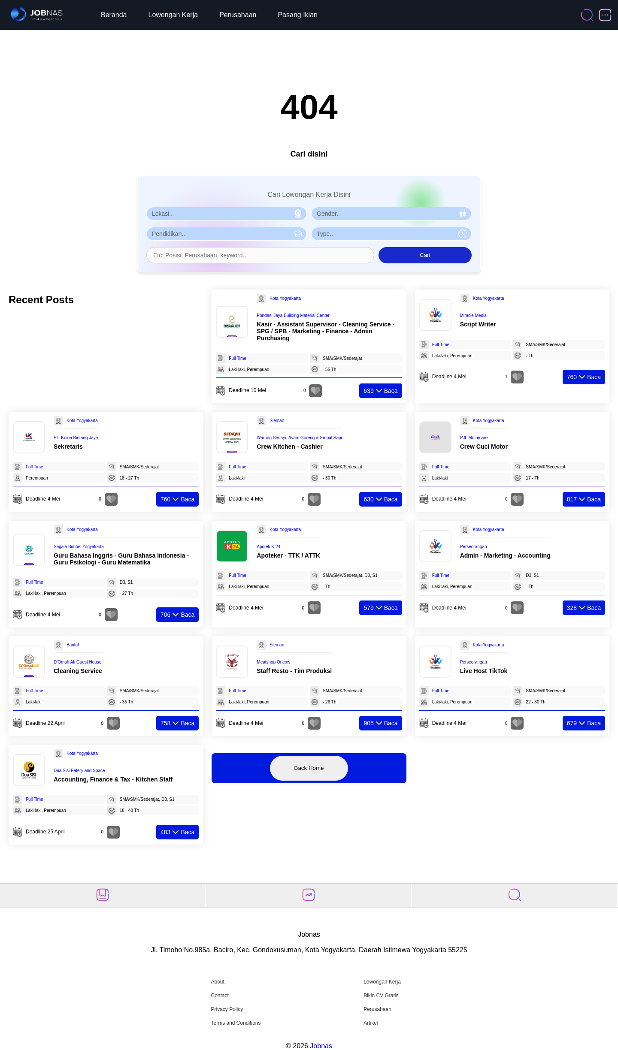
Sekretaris (68, 446)
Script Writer (478, 324)
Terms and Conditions (236, 1023)
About (217, 982)
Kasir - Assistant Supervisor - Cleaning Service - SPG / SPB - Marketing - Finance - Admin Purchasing (325, 331)
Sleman (277, 420)
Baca (380, 391)
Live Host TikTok (484, 670)
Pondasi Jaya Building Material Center (293, 315)
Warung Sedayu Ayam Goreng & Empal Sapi (299, 437)
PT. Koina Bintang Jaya (76, 437)
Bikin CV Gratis (381, 996)
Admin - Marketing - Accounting (505, 555)
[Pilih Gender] (391, 213)
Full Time (237, 358)
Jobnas (321, 1046)
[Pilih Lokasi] (226, 213)
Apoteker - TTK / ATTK (288, 555)
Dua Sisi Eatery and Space (79, 770)
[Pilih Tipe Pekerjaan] (391, 234)
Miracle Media (473, 315)
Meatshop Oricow (273, 662)
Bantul (73, 645)
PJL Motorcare (474, 437)
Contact (219, 996)
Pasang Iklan (298, 14)
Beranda (114, 14)
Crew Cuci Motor (484, 446)
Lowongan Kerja (173, 14)
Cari (425, 255)
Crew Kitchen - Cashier (289, 446)
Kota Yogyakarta (285, 298)
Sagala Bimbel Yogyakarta (79, 546)
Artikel (371, 1023)
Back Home (309, 768)
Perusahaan (237, 14)
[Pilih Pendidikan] (226, 234)
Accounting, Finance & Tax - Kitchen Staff (113, 779)
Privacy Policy (227, 1009)
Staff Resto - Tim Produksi (294, 670)
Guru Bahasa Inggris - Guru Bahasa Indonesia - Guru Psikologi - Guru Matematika (121, 559)
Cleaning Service (78, 670)
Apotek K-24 (268, 546)
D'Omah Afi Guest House (77, 662)
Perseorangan (473, 546)
